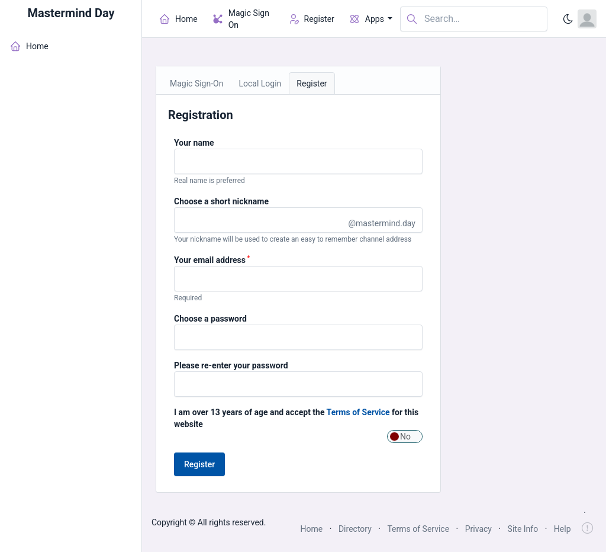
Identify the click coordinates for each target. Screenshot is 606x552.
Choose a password (210, 318)
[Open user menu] (587, 18)
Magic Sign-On (196, 83)
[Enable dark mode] (568, 19)
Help (562, 529)
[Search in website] (473, 19)
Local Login (259, 83)
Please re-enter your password (231, 365)
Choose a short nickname (221, 201)
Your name (194, 142)
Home (312, 529)
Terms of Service (358, 412)
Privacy (478, 529)
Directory (355, 529)
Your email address (212, 259)
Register (311, 83)
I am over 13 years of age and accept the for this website (296, 418)
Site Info (523, 529)
